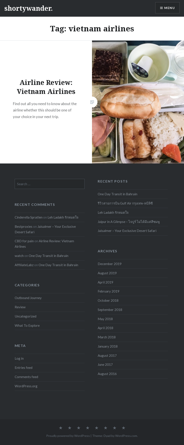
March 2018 (107, 337)
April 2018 (105, 328)
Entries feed (23, 368)
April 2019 (105, 282)
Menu (169, 8)
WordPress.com (126, 436)
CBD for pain (24, 241)
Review (20, 307)
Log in (19, 358)
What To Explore (27, 325)
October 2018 (108, 300)
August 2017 (107, 355)
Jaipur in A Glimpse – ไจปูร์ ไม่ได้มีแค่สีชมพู (129, 222)
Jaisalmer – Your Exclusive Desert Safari (127, 231)
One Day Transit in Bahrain (117, 194)
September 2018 (110, 310)
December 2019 (110, 264)
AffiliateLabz (24, 265)
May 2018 (105, 319)
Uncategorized (25, 316)
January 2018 (108, 346)
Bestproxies (23, 226)
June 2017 (105, 364)
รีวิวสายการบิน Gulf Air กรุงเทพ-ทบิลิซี (125, 203)
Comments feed (26, 377)
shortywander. (28, 8)
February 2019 (108, 291)
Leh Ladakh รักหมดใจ (113, 212)
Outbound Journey (28, 298)
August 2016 (107, 374)
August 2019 (107, 273)
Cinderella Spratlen (28, 217)
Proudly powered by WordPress (68, 436)
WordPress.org (26, 386)
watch (19, 256)
